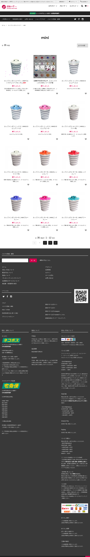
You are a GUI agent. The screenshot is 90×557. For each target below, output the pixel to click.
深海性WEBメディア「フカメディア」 (56, 315)
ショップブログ (40, 19)
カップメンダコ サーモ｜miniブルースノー (16, 218)
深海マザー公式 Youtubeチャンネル (55, 312)
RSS (3, 308)
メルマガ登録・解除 (54, 19)
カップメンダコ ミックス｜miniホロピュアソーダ (16, 127)
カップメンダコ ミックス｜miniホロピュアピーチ (45, 127)
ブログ (4, 302)
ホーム (3, 25)
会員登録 (84, 1)
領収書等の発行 (17, 19)
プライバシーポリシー (8, 313)
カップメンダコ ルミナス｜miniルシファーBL (74, 127)
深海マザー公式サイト (51, 304)
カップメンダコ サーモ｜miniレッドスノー (74, 172)
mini (24, 25)
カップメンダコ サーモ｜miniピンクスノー (45, 218)
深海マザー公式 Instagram (52, 309)
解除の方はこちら (45, 260)
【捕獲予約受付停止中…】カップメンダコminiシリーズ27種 (45, 81)
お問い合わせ (29, 19)
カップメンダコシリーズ (14, 25)
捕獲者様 (61, 1)
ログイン (73, 1)
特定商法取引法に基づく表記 (10, 310)
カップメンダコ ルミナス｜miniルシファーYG (16, 172)
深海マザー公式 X (50, 306)
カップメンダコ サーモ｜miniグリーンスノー (74, 218)
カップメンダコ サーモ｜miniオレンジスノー (45, 172)
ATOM (7, 308)
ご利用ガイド (6, 19)
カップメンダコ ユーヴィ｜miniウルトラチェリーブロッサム (16, 81)
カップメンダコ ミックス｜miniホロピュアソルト (74, 81)
